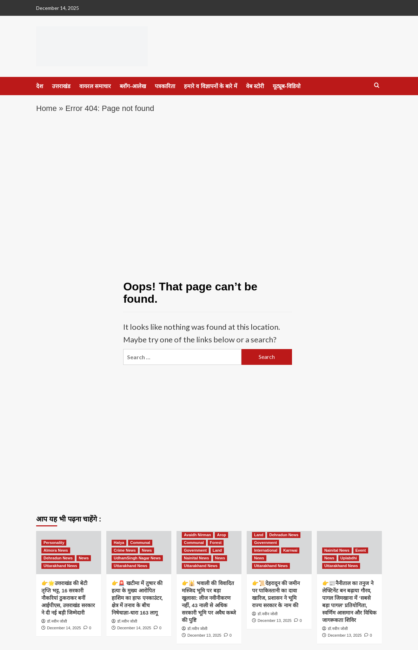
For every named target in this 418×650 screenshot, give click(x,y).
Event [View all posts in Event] (361, 550)
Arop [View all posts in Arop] (221, 535)
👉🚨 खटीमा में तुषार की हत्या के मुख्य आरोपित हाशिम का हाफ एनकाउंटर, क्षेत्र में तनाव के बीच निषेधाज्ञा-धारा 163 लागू (137, 598)
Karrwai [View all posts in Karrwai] (290, 550)
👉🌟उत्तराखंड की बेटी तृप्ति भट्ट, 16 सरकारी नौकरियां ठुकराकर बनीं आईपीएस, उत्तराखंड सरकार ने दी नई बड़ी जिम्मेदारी (68, 598)
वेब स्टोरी (255, 86)
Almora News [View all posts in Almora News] (56, 550)
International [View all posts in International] (265, 550)
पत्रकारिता (165, 86)
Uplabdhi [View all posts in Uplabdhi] (348, 558)
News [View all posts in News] (84, 558)
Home (46, 108)
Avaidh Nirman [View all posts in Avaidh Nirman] (197, 535)
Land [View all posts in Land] (217, 550)
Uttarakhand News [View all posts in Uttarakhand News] (60, 566)
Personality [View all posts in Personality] (54, 542)
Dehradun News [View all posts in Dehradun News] (58, 558)
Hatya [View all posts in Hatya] (119, 542)
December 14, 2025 (64, 628)
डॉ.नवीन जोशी (57, 621)
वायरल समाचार (95, 86)
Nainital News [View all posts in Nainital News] (196, 558)
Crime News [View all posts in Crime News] (125, 550)
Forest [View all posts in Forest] (216, 542)
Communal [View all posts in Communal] (140, 542)
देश (39, 86)
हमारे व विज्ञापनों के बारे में (210, 86)
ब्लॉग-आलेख (133, 86)
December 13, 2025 (204, 635)
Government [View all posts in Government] (195, 550)
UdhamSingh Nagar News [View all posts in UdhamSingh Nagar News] (137, 558)
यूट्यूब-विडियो (286, 86)
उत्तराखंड (61, 86)
